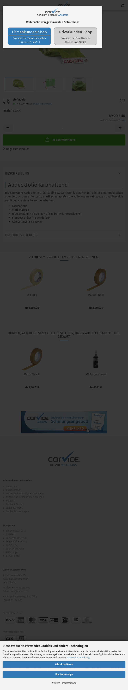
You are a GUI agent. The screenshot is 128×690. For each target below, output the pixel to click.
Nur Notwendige (64, 674)
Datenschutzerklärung (78, 657)
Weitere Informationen (64, 683)
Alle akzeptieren (64, 664)
